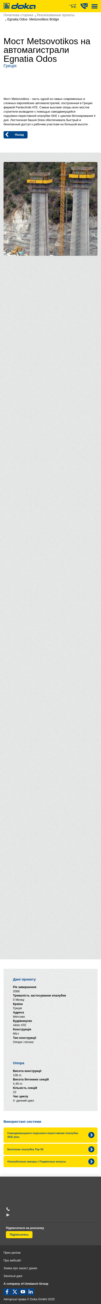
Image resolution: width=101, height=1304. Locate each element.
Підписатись (19, 1234)
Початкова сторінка (18, 15)
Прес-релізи (12, 1252)
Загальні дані (13, 1276)
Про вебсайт (12, 1260)
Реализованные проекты (56, 15)
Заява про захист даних (20, 1268)
